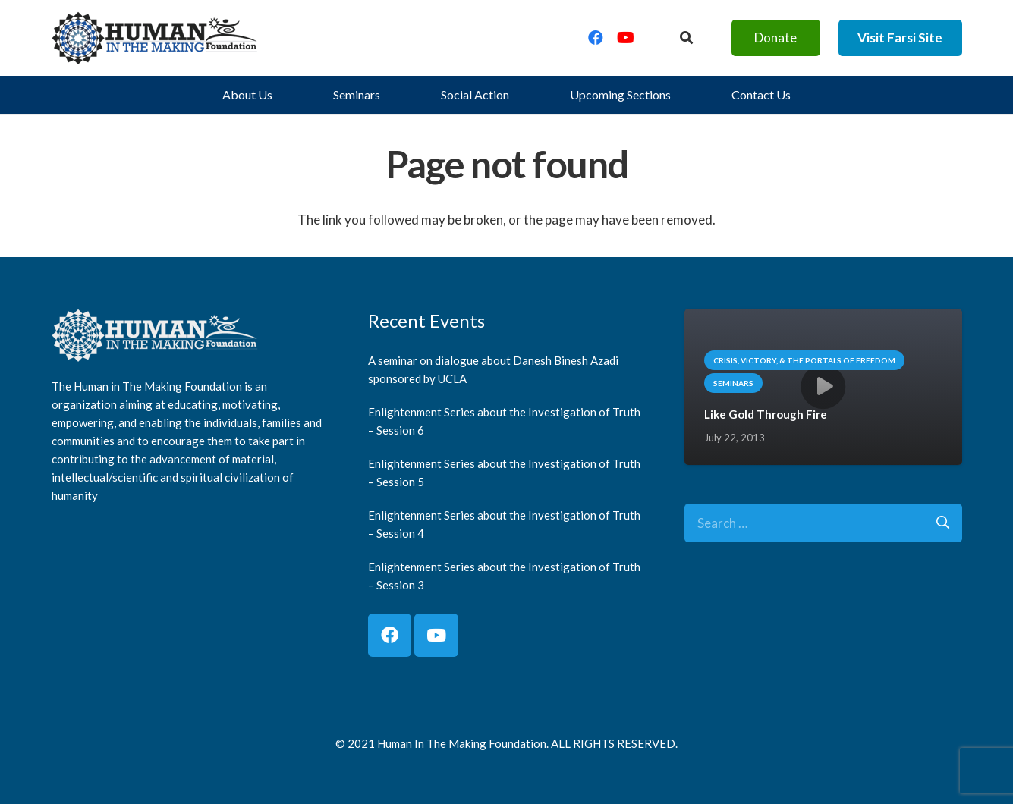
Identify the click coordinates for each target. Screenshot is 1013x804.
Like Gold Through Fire (764, 414)
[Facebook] (595, 38)
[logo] (155, 37)
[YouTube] (626, 38)
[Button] (686, 38)
